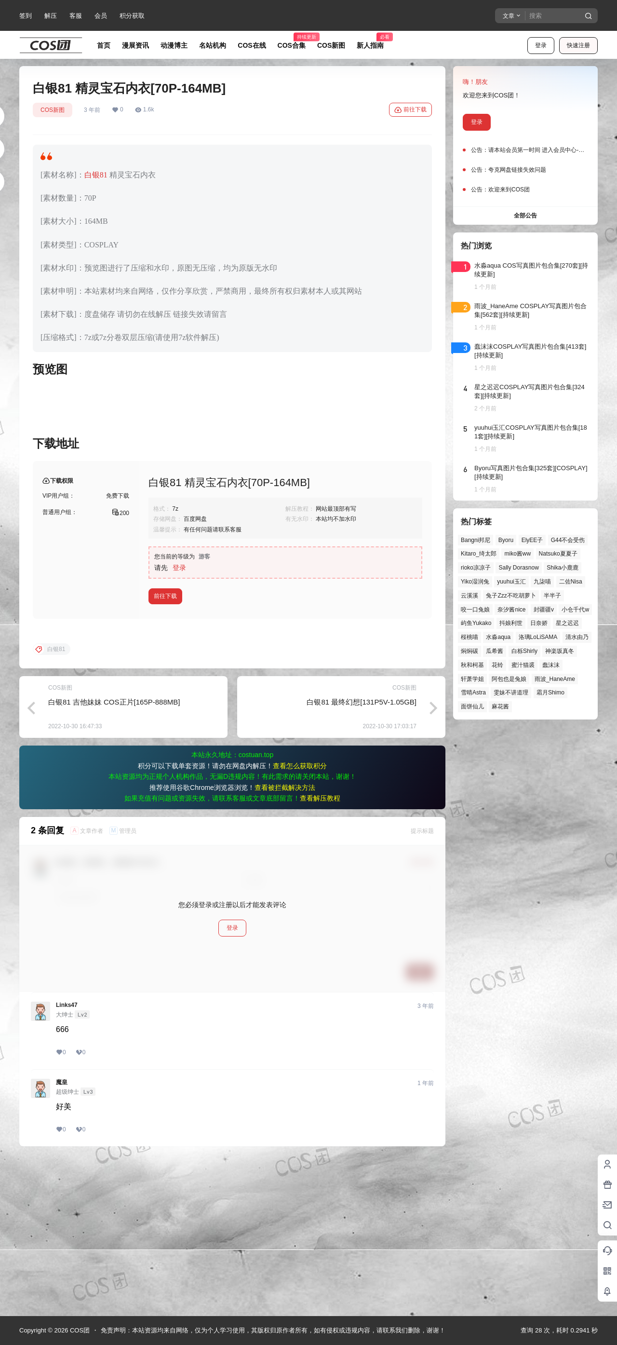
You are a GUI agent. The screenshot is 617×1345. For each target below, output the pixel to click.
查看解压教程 (320, 953)
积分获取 (132, 15)
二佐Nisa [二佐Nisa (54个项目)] (570, 581)
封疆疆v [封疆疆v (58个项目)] (544, 609)
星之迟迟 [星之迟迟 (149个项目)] (567, 623)
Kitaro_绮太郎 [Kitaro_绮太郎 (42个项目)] (478, 553)
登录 (541, 45)
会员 (100, 15)
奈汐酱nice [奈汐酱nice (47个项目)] (511, 609)
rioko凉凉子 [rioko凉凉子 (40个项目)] (476, 567)
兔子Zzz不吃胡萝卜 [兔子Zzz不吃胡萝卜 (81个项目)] (511, 595)
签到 (25, 15)
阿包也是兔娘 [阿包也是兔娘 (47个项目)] (509, 679)
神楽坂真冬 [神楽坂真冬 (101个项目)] (559, 651)
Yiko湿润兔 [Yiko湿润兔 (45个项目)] (475, 581)
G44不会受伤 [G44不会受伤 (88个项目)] (568, 540)
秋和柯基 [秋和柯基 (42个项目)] (472, 665)
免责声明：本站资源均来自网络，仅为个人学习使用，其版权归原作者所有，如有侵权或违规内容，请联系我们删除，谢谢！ (273, 1330)
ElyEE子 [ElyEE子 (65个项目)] (532, 540)
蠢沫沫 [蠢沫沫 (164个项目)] (551, 665)
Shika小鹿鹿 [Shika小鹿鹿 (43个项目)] (562, 567)
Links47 (67, 1160)
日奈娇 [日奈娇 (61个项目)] (539, 623)
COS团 (79, 1330)
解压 (50, 15)
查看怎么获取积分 (300, 921)
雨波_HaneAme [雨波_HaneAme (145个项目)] (555, 679)
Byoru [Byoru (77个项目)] (505, 540)
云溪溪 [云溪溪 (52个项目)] (469, 595)
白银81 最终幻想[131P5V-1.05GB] (361, 857)
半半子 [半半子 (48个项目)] (552, 595)
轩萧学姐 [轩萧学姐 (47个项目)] (472, 679)
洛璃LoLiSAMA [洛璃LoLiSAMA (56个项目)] (538, 637)
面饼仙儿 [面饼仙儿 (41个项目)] (472, 706)
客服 (75, 15)
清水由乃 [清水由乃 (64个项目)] (577, 637)
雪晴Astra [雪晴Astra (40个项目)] (473, 692)
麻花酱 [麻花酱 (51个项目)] (500, 706)
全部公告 (525, 215)
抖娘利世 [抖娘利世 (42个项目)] (511, 623)
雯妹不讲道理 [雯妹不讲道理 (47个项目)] (511, 692)
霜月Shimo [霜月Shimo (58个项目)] (550, 692)
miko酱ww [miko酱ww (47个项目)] (517, 553)
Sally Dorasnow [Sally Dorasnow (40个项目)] (518, 567)
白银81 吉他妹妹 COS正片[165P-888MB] (114, 857)
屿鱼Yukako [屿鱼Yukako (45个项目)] (476, 623)
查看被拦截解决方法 (285, 943)
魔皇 (61, 1237)
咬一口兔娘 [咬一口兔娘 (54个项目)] (475, 609)
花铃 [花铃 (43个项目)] (497, 665)
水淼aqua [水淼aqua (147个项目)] (498, 637)
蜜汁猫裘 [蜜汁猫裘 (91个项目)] (523, 665)
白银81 (95, 175)
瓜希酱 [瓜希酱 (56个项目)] (494, 651)
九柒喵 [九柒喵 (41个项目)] (542, 581)
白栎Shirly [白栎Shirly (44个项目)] (524, 651)
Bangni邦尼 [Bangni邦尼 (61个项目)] (475, 540)
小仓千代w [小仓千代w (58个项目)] (575, 609)
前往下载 (410, 110)
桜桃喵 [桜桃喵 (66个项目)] (469, 637)
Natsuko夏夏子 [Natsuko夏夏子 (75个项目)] (558, 553)
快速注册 (578, 45)
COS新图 (52, 110)
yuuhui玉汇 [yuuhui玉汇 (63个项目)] (511, 581)
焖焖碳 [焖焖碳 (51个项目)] (469, 651)
